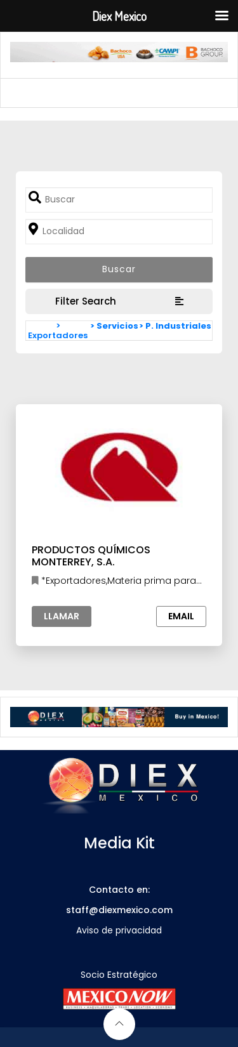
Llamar (61, 616)
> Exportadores (58, 330)
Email (181, 616)
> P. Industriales (175, 326)
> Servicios (114, 326)
